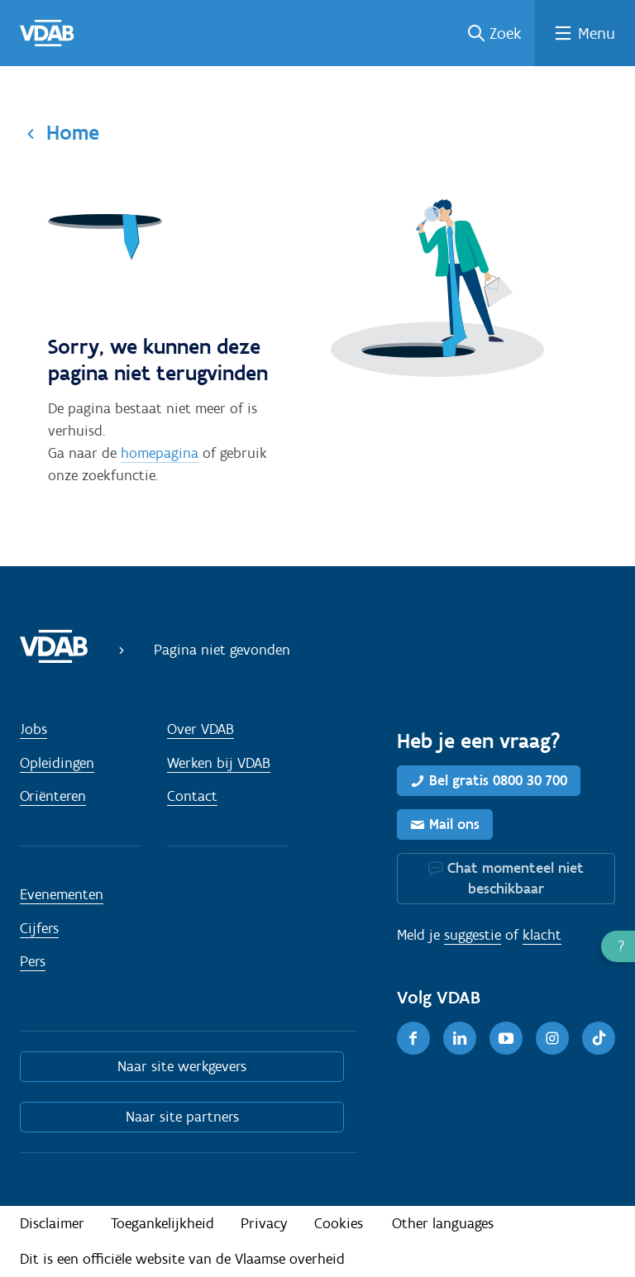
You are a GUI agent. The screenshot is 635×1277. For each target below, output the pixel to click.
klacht (542, 935)
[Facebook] (413, 1038)
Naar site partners (182, 1117)
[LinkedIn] (459, 1038)
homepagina (159, 453)
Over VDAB (200, 729)
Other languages (443, 1223)
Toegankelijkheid (162, 1223)
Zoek (505, 33)
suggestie (472, 935)
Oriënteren (53, 796)
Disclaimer (52, 1223)
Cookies (338, 1223)
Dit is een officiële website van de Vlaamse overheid (182, 1259)
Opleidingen (57, 763)
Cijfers (39, 928)
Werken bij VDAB (218, 763)
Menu (596, 33)
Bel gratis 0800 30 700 (498, 780)
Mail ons (454, 824)
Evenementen (61, 894)
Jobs (33, 729)
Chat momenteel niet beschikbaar (515, 878)
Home (72, 132)
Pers (32, 961)
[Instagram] (552, 1038)
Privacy (264, 1223)
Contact (192, 796)
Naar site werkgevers (181, 1066)
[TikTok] (598, 1038)
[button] (618, 946)
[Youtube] (506, 1038)
